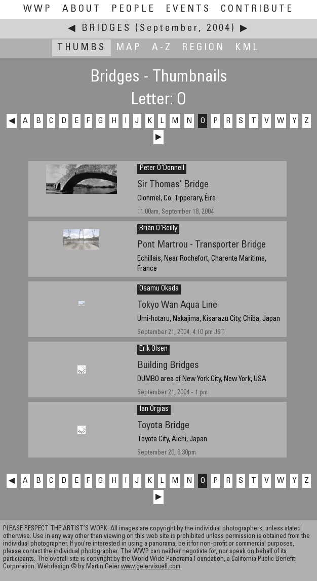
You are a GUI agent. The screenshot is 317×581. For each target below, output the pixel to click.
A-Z (162, 48)
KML (247, 48)
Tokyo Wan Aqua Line (177, 305)
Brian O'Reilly (158, 228)
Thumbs (81, 48)
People (133, 9)
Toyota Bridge (163, 426)
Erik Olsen (153, 349)
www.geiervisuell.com (150, 567)
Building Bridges (168, 365)
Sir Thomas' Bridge (173, 185)
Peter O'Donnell (161, 168)
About (81, 9)
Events (188, 9)
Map (129, 48)
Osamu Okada (159, 289)
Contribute (257, 9)
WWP (37, 9)
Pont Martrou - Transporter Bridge (201, 245)
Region (203, 48)
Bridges (106, 28)
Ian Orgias (154, 409)
